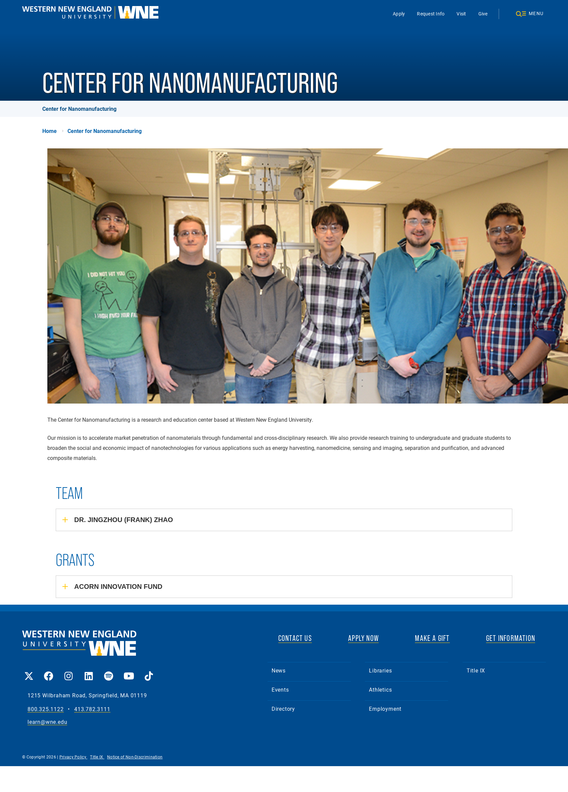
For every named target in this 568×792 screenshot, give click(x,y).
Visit (461, 13)
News (279, 670)
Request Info (431, 13)
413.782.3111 (92, 709)
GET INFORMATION (510, 638)
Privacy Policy (73, 756)
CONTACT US (295, 638)
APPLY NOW (363, 638)
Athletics (380, 689)
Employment (385, 708)
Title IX (476, 670)
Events (280, 689)
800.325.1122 (46, 709)
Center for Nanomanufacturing (79, 108)
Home (49, 131)
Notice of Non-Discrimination (134, 756)
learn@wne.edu (47, 722)
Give (483, 13)
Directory (283, 708)
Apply (399, 13)
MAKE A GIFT (432, 638)
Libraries (380, 670)
